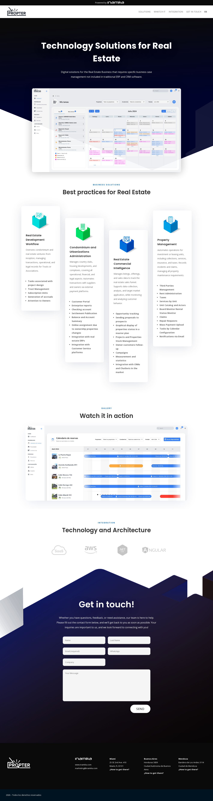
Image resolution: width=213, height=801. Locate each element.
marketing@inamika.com (86, 768)
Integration (176, 12)
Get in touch (193, 12)
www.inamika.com (83, 764)
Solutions (145, 12)
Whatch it (159, 12)
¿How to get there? (119, 769)
